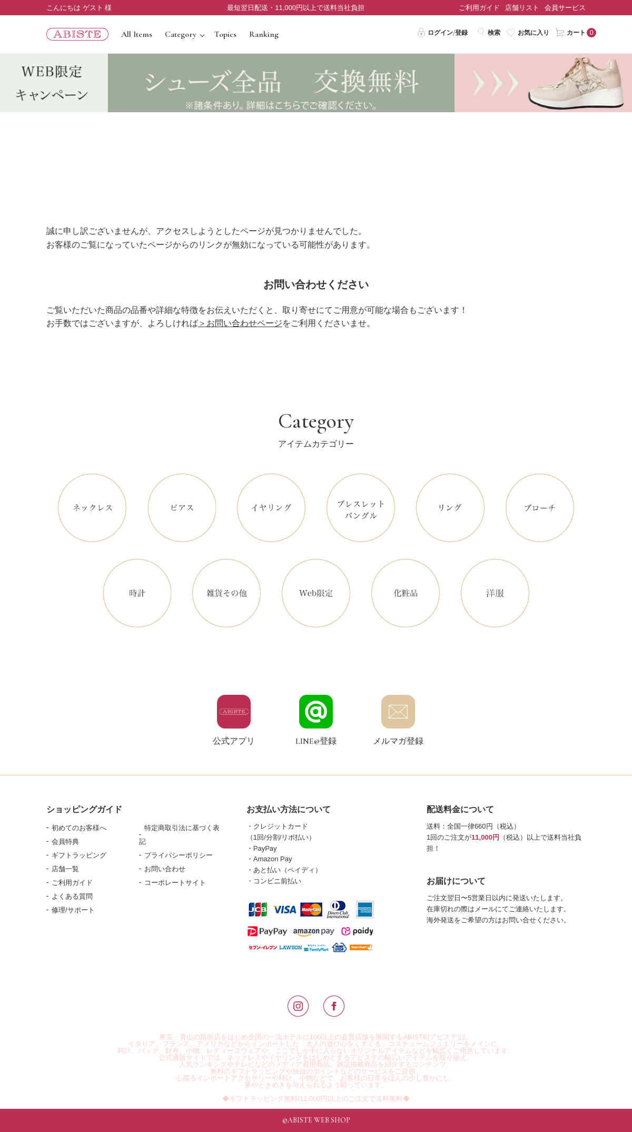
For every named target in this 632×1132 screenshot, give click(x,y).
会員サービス (565, 8)
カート (571, 32)
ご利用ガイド (479, 8)
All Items (136, 34)
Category (180, 34)
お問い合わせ (164, 869)
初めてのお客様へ (79, 828)
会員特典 (65, 841)
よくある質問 (72, 896)
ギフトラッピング (79, 855)
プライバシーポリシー (178, 855)
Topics (225, 34)
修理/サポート (73, 910)
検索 (488, 32)
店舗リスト (522, 8)
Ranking (264, 34)
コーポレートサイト (175, 883)
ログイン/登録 (442, 32)
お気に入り (528, 32)
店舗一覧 (65, 869)
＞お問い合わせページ (240, 323)
